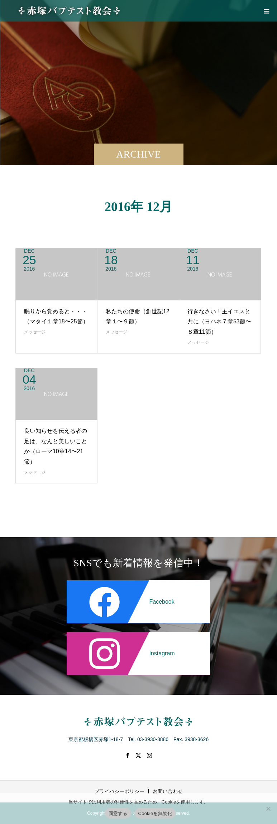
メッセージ (35, 331)
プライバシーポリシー (119, 791)
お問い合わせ (168, 791)
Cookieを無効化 (155, 813)
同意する (118, 813)
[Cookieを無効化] (268, 808)
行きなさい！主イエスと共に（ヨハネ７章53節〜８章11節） (219, 321)
